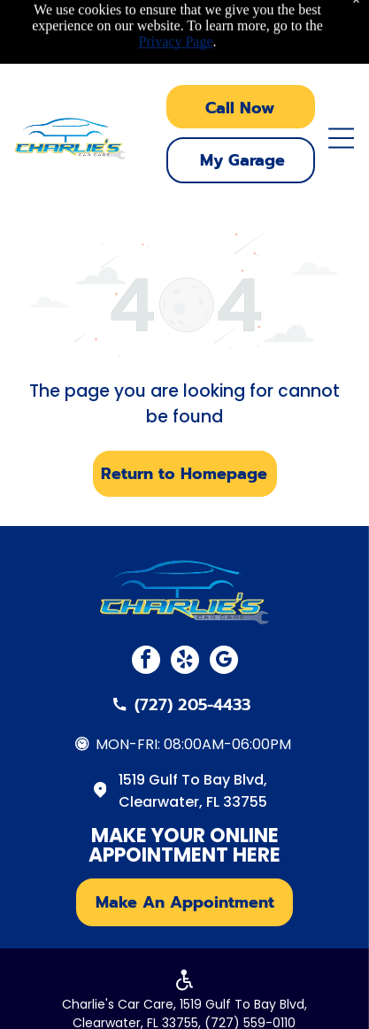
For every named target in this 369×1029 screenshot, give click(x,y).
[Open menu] (341, 138)
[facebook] (146, 662)
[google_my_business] (224, 662)
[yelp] (185, 662)
